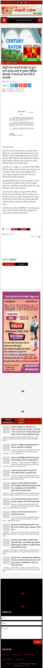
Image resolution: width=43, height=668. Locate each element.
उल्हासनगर (14, 229)
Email (6, 90)
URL (20, 90)
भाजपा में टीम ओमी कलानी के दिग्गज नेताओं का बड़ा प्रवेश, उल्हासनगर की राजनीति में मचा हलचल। (25, 500)
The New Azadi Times (12, 664)
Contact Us (20, 659)
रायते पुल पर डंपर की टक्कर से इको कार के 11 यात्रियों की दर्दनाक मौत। (24, 513)
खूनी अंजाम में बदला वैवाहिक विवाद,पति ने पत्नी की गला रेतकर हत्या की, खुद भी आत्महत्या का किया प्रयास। (26, 527)
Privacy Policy (30, 655)
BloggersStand (24, 666)
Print (13, 90)
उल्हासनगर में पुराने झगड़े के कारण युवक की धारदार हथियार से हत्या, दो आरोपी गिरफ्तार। (24, 471)
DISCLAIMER (7, 659)
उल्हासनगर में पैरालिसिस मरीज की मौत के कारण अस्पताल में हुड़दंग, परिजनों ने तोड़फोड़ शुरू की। (25, 458)
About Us (5, 655)
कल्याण (24, 229)
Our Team (17, 655)
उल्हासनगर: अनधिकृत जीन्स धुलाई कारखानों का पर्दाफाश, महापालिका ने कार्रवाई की (25, 445)
